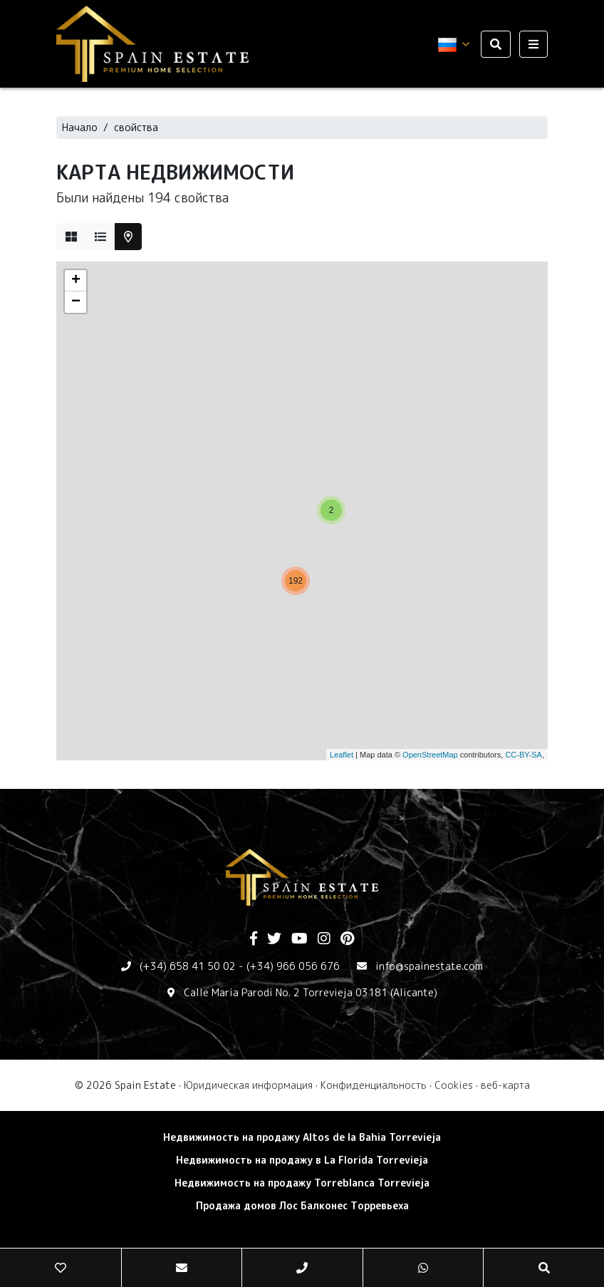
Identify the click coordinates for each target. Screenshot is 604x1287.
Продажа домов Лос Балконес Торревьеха (302, 1205)
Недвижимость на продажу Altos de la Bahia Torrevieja (302, 1137)
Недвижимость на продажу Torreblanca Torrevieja (302, 1182)
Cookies (453, 1085)
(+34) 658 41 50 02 (188, 966)
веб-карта (505, 1085)
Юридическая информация (248, 1085)
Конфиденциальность (374, 1085)
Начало (80, 127)
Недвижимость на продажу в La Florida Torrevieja (302, 1160)
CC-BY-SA (523, 754)
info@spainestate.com (429, 966)
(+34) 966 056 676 (293, 966)
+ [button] (75, 280)
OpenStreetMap (430, 754)
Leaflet (341, 754)
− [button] (75, 302)
